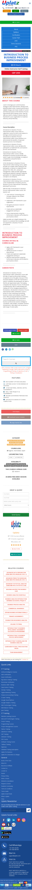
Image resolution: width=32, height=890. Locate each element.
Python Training (5, 729)
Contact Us (25, 659)
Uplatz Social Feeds (6, 794)
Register (6, 11)
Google (11, 369)
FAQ (16, 46)
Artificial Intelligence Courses (9, 672)
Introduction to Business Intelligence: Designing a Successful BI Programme (16, 629)
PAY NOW (16, 22)
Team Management (16, 652)
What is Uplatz (5, 796)
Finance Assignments (16, 616)
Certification (16, 35)
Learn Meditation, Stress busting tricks (16, 647)
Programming (7, 371)
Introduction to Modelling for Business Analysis (16, 642)
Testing (12, 373)
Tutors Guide (4, 791)
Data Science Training (7, 687)
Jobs (16, 41)
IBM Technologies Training (8, 705)
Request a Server (6, 783)
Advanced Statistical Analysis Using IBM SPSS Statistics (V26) (16, 584)
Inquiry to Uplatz (23, 330)
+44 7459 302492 (7, 8)
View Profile (16, 549)
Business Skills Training (7, 685)
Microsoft (21, 369)
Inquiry (24, 11)
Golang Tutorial (16, 624)
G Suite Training (5, 697)
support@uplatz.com (22, 8)
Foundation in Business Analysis (16, 620)
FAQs (2, 799)
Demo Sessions (16, 44)
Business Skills (9, 368)
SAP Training (4, 734)
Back (16, 345)
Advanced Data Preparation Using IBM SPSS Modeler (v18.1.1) (16, 573)
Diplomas (4, 747)
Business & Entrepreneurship (16, 440)
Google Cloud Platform (7, 700)
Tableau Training (5, 744)
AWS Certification (6, 674)
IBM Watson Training (7, 708)
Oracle (27, 369)
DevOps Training (5, 690)
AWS (3, 368)
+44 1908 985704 (14, 849)
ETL (24, 368)
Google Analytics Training (8, 702)
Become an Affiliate (6, 766)
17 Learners (25, 97)
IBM (16, 369)
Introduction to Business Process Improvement (16, 57)
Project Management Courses (9, 726)
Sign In (15, 11)
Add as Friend (16, 554)
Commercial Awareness (16, 608)
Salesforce (21, 371)
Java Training (4, 710)
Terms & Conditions (6, 789)
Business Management (16, 442)
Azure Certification (6, 677)
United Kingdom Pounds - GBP (16, 14)
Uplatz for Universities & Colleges (10, 754)
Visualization (18, 373)
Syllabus (16, 32)
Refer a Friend (5, 778)
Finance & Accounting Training (9, 695)
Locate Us (4, 771)
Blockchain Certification (7, 682)
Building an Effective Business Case (16, 590)
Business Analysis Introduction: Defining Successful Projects (16, 599)
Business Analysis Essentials (16, 595)
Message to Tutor (10, 330)
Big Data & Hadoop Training (9, 679)
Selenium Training (6, 737)
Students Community (7, 786)
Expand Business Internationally (16, 612)
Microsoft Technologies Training (10, 719)
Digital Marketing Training (8, 692)
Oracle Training (5, 721)
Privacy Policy (5, 776)
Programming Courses (7, 724)
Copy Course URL (16, 422)
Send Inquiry (16, 411)
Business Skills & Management (16, 444)
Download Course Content (16, 417)
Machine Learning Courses (8, 716)
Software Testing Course (8, 742)
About (16, 29)
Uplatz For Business (6, 752)
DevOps (14, 371)
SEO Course (4, 739)
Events (3, 773)
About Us (3, 763)
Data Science (18, 368)
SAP (26, 371)
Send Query (16, 515)
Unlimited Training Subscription (9, 749)
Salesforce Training (6, 731)
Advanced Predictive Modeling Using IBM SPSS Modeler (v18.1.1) (16, 579)
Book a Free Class (6, 760)
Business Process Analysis (16, 604)
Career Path (16, 38)
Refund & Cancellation (7, 781)
